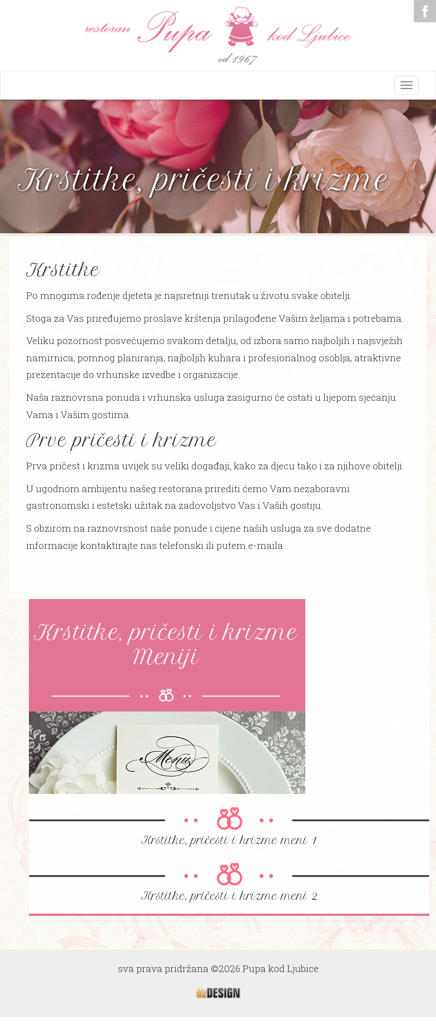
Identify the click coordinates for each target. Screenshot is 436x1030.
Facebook (425, 11)
